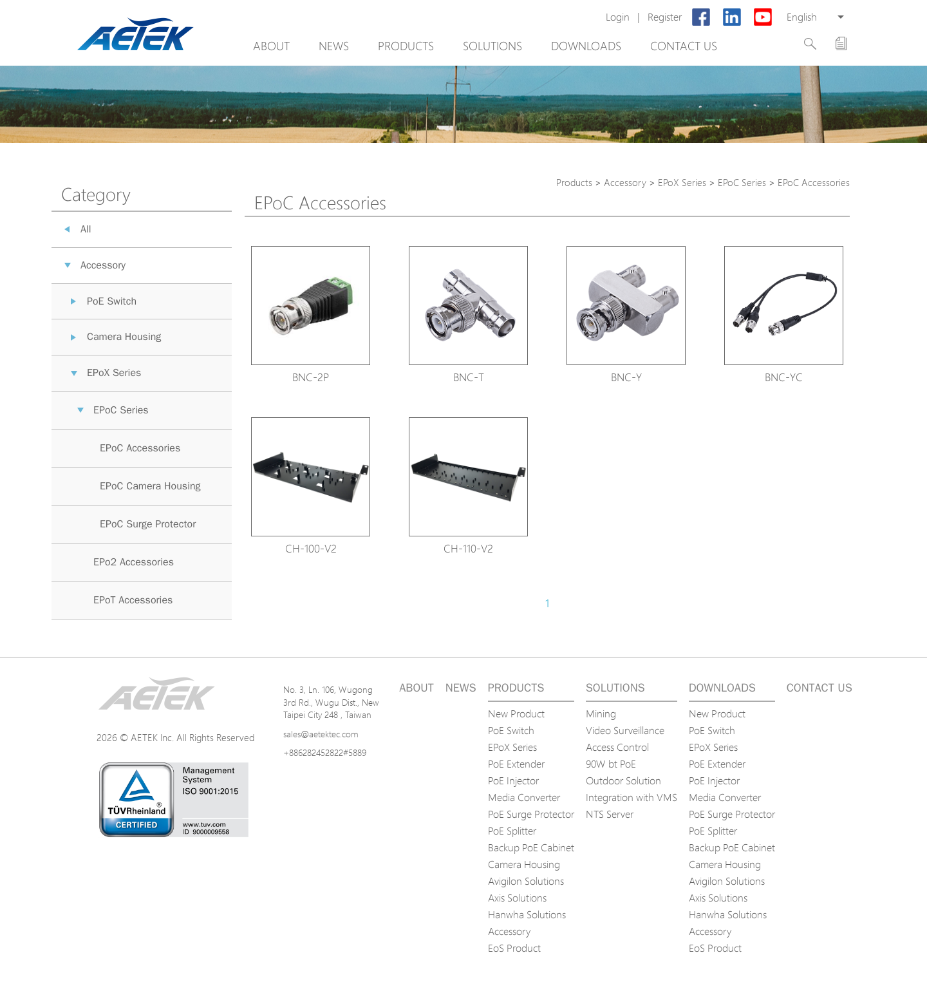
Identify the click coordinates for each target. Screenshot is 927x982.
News (334, 46)
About (271, 46)
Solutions (492, 46)
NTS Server (609, 813)
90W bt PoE (611, 763)
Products (406, 46)
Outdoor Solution (623, 780)
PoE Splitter (512, 830)
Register (665, 17)
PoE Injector (513, 780)
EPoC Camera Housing (150, 486)
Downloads (586, 46)
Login (618, 17)
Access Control (617, 747)
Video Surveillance (625, 730)
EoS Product (514, 947)
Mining (601, 713)
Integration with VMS (631, 797)
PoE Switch (111, 301)
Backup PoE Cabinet (531, 847)
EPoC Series (121, 410)
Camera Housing (124, 336)
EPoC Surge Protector (148, 524)
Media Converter (524, 797)
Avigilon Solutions (526, 880)
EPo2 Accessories (133, 562)
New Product (516, 713)
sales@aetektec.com (321, 733)
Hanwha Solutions (527, 914)
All (85, 229)
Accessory (103, 265)
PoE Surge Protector (531, 813)
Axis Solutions (517, 897)
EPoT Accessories (133, 600)
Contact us (683, 46)
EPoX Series (114, 372)
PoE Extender (516, 763)
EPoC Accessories (140, 448)
